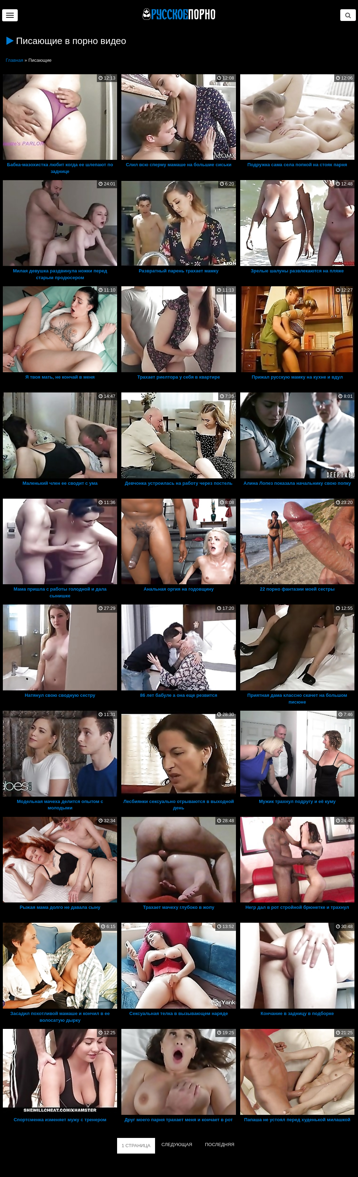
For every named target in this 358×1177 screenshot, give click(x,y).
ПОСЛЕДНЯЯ (220, 1144)
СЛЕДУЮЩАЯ (176, 1144)
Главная (14, 60)
